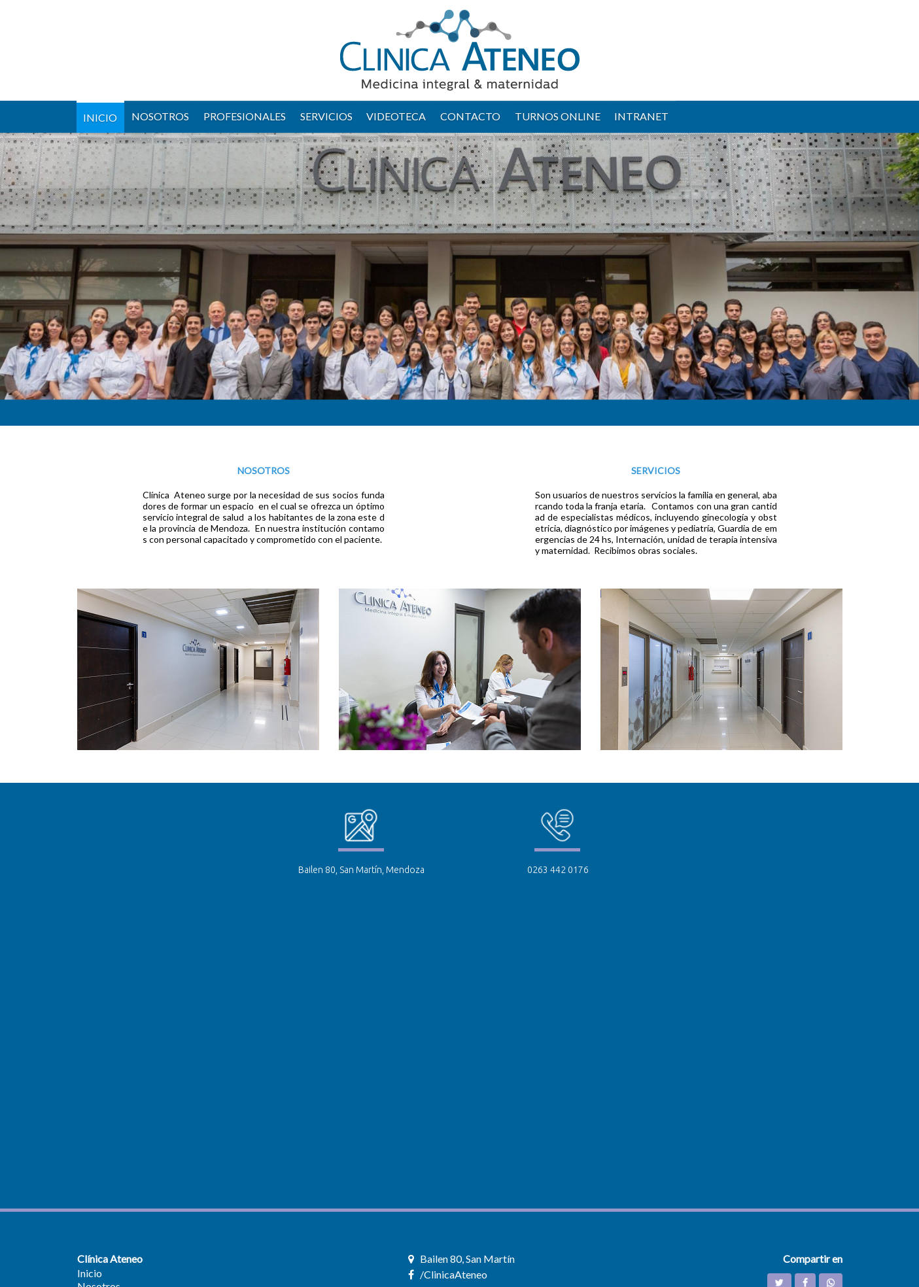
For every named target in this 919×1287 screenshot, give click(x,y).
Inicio (89, 1273)
